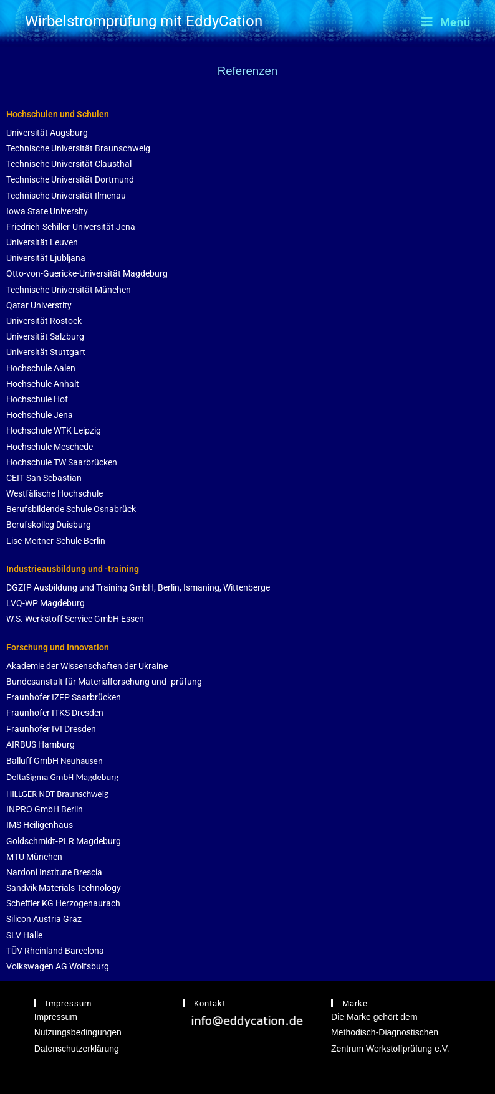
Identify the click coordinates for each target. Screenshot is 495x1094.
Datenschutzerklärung (76, 1049)
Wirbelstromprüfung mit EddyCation (143, 21)
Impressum (55, 1017)
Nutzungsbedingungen (78, 1032)
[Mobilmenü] (446, 21)
